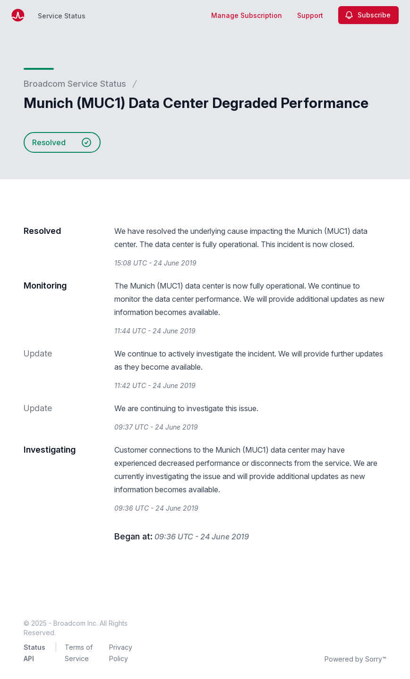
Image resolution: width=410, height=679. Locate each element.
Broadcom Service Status (75, 84)
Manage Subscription (246, 15)
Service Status (61, 16)
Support (310, 15)
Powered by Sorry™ (355, 659)
